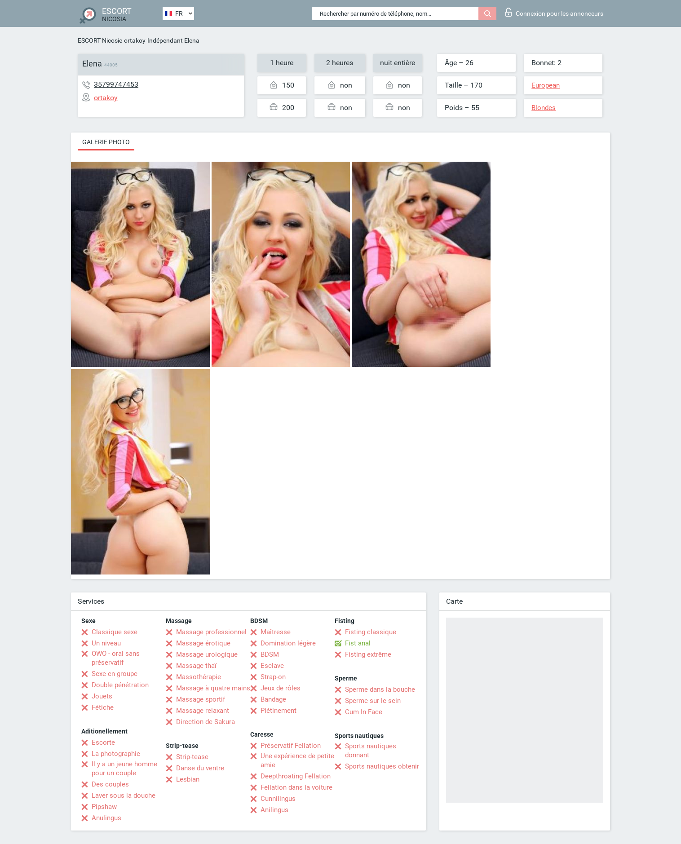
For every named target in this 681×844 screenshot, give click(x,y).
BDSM (270, 654)
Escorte (103, 742)
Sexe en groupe (114, 674)
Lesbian (187, 779)
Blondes (543, 108)
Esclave (272, 666)
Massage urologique (207, 654)
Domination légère (288, 643)
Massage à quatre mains (213, 688)
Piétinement (278, 711)
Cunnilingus (278, 799)
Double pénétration (120, 685)
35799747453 (116, 84)
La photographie (116, 754)
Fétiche (103, 707)
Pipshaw (104, 807)
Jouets (102, 696)
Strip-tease (192, 757)
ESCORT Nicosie (100, 40)
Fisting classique (370, 632)
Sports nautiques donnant (370, 750)
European (545, 85)
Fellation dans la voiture (296, 787)
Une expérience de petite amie (297, 760)
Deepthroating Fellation (296, 776)
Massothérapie (198, 677)
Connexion (554, 12)
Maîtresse (276, 632)
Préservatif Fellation (291, 746)
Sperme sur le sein (373, 701)
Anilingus (274, 810)
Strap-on (273, 677)
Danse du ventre (200, 768)
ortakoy (135, 40)
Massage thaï (196, 666)
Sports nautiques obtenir (382, 766)
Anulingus (106, 818)
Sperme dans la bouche (380, 689)
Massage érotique (203, 643)
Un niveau (106, 643)
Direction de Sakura (205, 722)
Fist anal (358, 643)
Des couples (110, 784)
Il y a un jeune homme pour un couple (124, 768)
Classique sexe (114, 632)
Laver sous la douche (123, 795)
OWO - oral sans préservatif (116, 658)
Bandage (273, 699)
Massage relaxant (202, 711)
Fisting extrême (368, 654)
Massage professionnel (211, 632)
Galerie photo (106, 142)
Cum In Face (363, 712)
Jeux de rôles (281, 688)
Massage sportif (200, 699)
